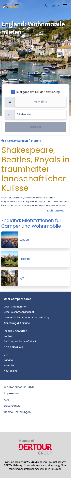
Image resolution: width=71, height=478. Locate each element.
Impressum (11, 393)
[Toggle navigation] (65, 5)
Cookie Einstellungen (17, 412)
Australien (9, 365)
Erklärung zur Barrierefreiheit (20, 341)
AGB (7, 400)
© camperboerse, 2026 (19, 387)
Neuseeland (10, 370)
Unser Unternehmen (15, 306)
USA (6, 354)
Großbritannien (17, 141)
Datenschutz (12, 406)
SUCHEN (35, 127)
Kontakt (8, 336)
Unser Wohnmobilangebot (19, 312)
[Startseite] (3, 141)
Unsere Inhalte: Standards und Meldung (26, 317)
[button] (47, 6)
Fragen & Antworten (15, 330)
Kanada (8, 360)
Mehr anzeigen (56, 210)
